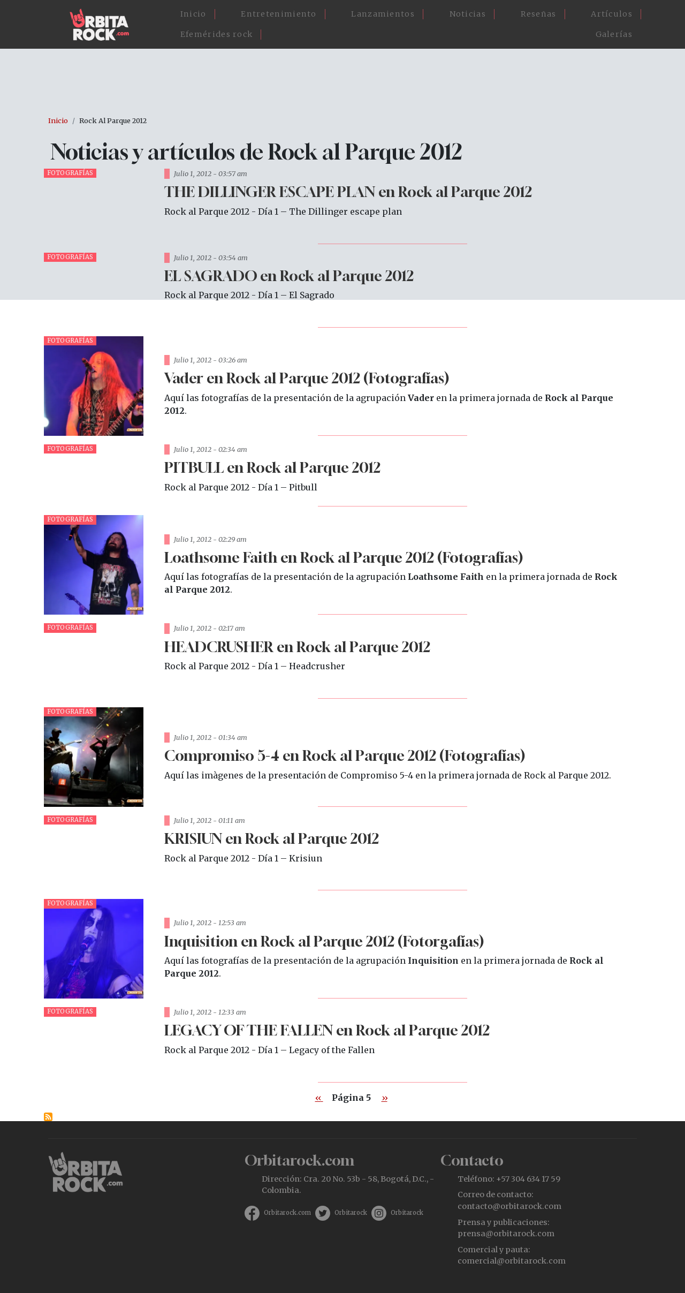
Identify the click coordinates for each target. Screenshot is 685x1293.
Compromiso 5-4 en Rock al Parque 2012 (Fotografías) (344, 755)
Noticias (468, 14)
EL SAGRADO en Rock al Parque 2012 (289, 275)
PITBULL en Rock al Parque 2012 (272, 467)
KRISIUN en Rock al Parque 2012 (271, 838)
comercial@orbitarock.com (512, 1261)
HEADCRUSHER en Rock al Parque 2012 (297, 646)
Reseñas (539, 14)
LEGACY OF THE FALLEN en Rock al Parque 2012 (327, 1030)
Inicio (193, 14)
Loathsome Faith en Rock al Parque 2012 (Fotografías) (343, 557)
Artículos (612, 14)
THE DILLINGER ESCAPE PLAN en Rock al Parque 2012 (348, 191)
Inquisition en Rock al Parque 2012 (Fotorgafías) (324, 941)
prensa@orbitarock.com (506, 1233)
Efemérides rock (216, 34)
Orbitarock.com (287, 1212)
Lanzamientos (383, 14)
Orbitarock (350, 1212)
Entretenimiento (279, 14)
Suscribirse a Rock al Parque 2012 (48, 1117)
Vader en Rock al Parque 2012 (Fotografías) (306, 378)
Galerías (614, 34)
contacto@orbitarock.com (509, 1206)
